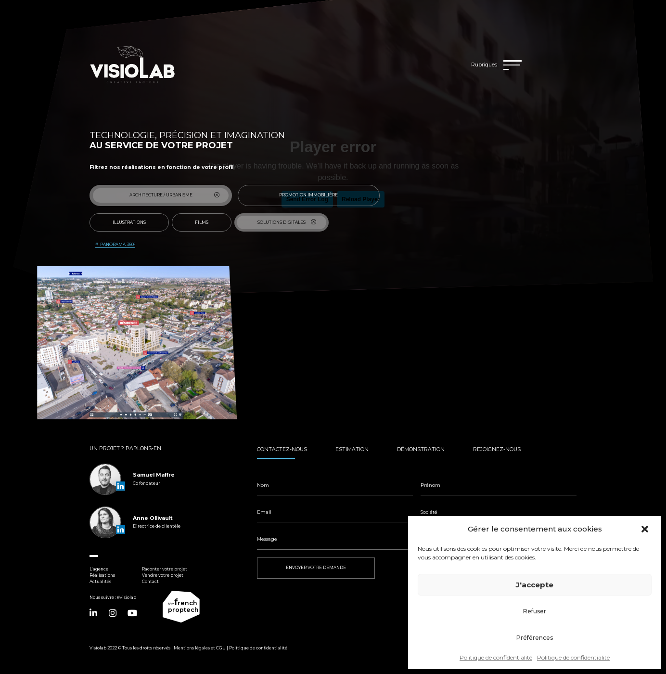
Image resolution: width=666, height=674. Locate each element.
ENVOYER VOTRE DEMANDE (316, 567)
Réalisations (102, 575)
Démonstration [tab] (421, 449)
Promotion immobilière (323, 195)
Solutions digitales (287, 223)
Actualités (100, 581)
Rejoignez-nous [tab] (497, 449)
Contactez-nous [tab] (282, 449)
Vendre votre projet (162, 575)
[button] (646, 529)
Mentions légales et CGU (200, 648)
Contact (150, 581)
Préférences (534, 637)
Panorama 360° (117, 244)
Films (207, 223)
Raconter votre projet (164, 569)
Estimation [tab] (352, 449)
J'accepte (534, 584)
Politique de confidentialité (496, 657)
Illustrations (135, 223)
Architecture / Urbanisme (174, 195)
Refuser (534, 611)
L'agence (99, 569)
